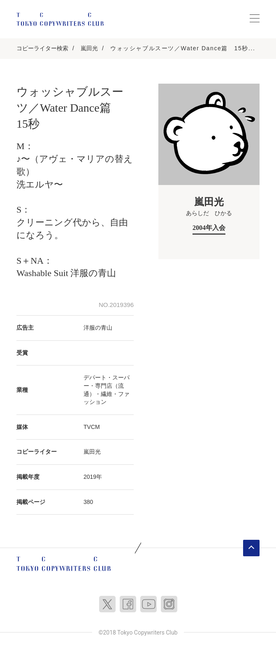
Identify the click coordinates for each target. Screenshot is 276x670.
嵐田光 (89, 48)
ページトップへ (251, 548)
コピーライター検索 (42, 48)
